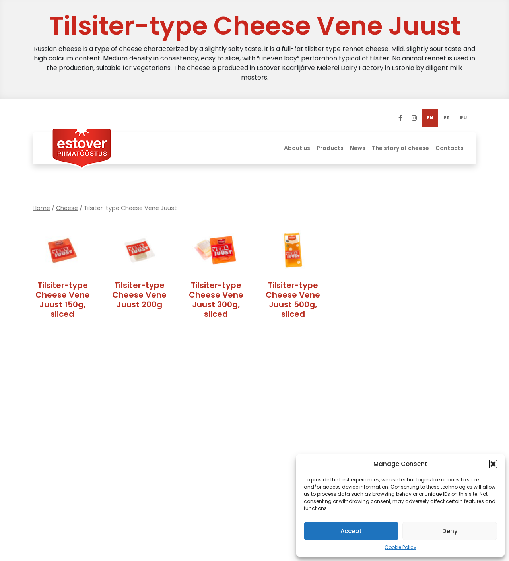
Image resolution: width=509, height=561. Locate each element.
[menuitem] (430, 118)
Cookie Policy (400, 547)
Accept (351, 531)
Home (41, 208)
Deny (450, 531)
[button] (493, 464)
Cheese (67, 208)
